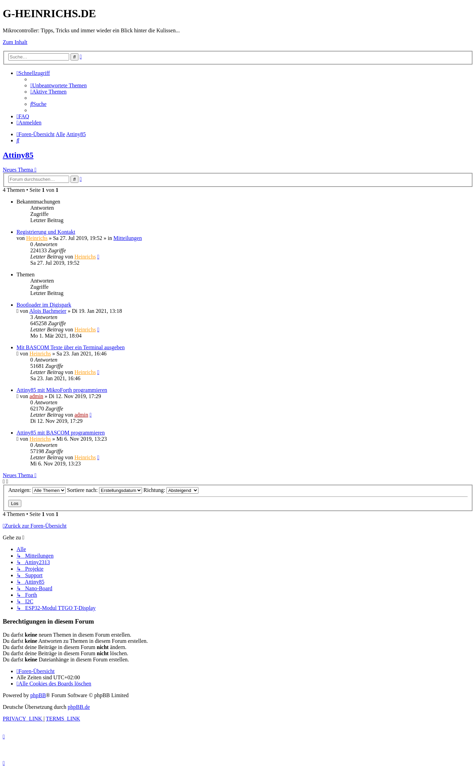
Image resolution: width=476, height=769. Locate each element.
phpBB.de (79, 707)
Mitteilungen (127, 238)
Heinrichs (36, 238)
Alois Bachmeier (47, 311)
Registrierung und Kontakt (46, 232)
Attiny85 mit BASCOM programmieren (61, 433)
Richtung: (170, 490)
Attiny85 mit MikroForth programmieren (62, 390)
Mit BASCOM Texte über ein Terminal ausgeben (71, 347)
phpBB (38, 695)
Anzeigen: (37, 490)
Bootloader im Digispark (44, 305)
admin (36, 396)
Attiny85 (18, 155)
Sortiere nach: (104, 490)
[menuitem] (58, 85)
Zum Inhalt (15, 42)
